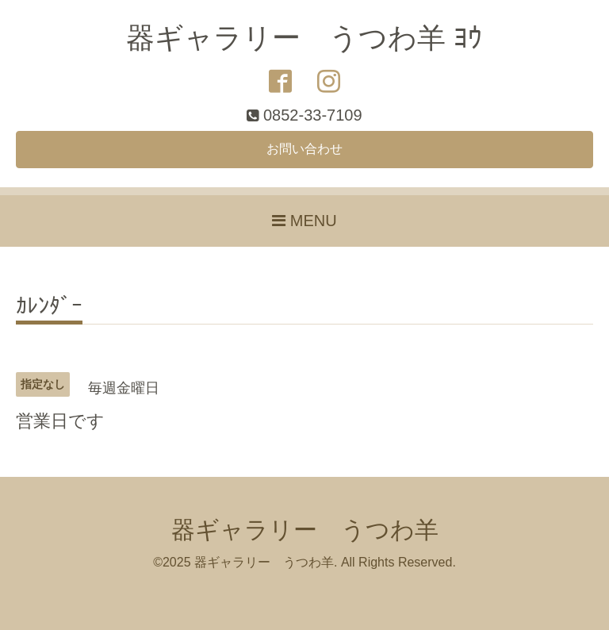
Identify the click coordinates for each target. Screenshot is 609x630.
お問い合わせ (304, 149)
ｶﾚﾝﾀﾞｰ (49, 306)
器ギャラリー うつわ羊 (305, 530)
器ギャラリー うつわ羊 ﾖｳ (304, 37)
